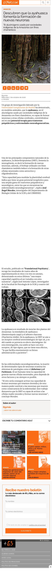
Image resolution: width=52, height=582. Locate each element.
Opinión (31, 444)
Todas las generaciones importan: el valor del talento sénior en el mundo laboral (13, 473)
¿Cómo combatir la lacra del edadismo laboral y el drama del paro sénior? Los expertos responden (12, 448)
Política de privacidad (11, 562)
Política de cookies (10, 566)
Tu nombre (9, 501)
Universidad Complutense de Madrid (19, 107)
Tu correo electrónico (14, 511)
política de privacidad (37, 525)
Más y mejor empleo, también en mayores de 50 (38, 474)
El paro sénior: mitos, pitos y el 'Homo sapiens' (37, 448)
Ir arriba (44, 540)
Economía (7, 442)
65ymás (5, 95)
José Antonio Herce (35, 452)
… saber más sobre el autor (12, 410)
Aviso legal (6, 558)
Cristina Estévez (9, 477)
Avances (7, 9)
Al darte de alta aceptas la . (26, 525)
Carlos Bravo (33, 477)
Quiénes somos (8, 554)
